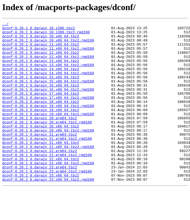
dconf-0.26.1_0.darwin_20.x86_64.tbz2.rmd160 (48, 152)
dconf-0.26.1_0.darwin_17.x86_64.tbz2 (40, 108)
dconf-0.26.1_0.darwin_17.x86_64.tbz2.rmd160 (48, 113)
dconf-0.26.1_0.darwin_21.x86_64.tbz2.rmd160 (48, 172)
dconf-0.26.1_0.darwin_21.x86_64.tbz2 (40, 167)
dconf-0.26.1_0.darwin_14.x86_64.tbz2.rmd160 (48, 83)
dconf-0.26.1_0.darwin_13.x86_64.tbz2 (40, 68)
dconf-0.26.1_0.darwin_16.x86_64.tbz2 (40, 98)
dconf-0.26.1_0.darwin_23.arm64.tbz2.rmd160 (47, 201)
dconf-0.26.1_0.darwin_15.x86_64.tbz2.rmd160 (48, 93)
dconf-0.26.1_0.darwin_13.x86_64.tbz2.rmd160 (48, 73)
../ (5, 24)
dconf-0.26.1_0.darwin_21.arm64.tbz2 (39, 157)
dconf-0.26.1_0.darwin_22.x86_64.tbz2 (40, 186)
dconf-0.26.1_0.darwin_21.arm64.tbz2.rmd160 (47, 162)
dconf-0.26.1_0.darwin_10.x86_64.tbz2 (40, 39)
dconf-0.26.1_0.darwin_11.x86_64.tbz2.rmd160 (48, 54)
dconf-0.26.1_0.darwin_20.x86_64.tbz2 (40, 147)
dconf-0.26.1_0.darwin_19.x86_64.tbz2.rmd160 (48, 132)
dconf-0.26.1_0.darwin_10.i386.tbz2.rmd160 (46, 34)
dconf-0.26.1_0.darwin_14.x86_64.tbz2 (40, 78)
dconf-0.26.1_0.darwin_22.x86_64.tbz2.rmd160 (48, 191)
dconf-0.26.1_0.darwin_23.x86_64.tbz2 (40, 206)
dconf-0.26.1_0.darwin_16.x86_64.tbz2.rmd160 (48, 103)
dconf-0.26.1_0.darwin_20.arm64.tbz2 (39, 137)
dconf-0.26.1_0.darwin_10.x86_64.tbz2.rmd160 (48, 44)
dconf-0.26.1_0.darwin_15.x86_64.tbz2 (40, 88)
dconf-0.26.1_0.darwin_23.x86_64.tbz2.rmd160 (48, 211)
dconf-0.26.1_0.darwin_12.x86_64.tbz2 (40, 59)
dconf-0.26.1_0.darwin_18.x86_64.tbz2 (40, 117)
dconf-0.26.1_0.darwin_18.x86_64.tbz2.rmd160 (48, 122)
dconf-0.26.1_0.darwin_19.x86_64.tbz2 (40, 127)
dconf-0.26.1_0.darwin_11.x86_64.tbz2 (40, 49)
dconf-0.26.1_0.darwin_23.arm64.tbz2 (39, 196)
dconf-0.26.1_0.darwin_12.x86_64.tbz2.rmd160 (48, 63)
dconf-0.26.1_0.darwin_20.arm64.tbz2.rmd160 (47, 142)
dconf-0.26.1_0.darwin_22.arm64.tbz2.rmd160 (47, 181)
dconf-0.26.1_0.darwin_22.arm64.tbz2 (39, 176)
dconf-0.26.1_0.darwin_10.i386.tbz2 (38, 29)
